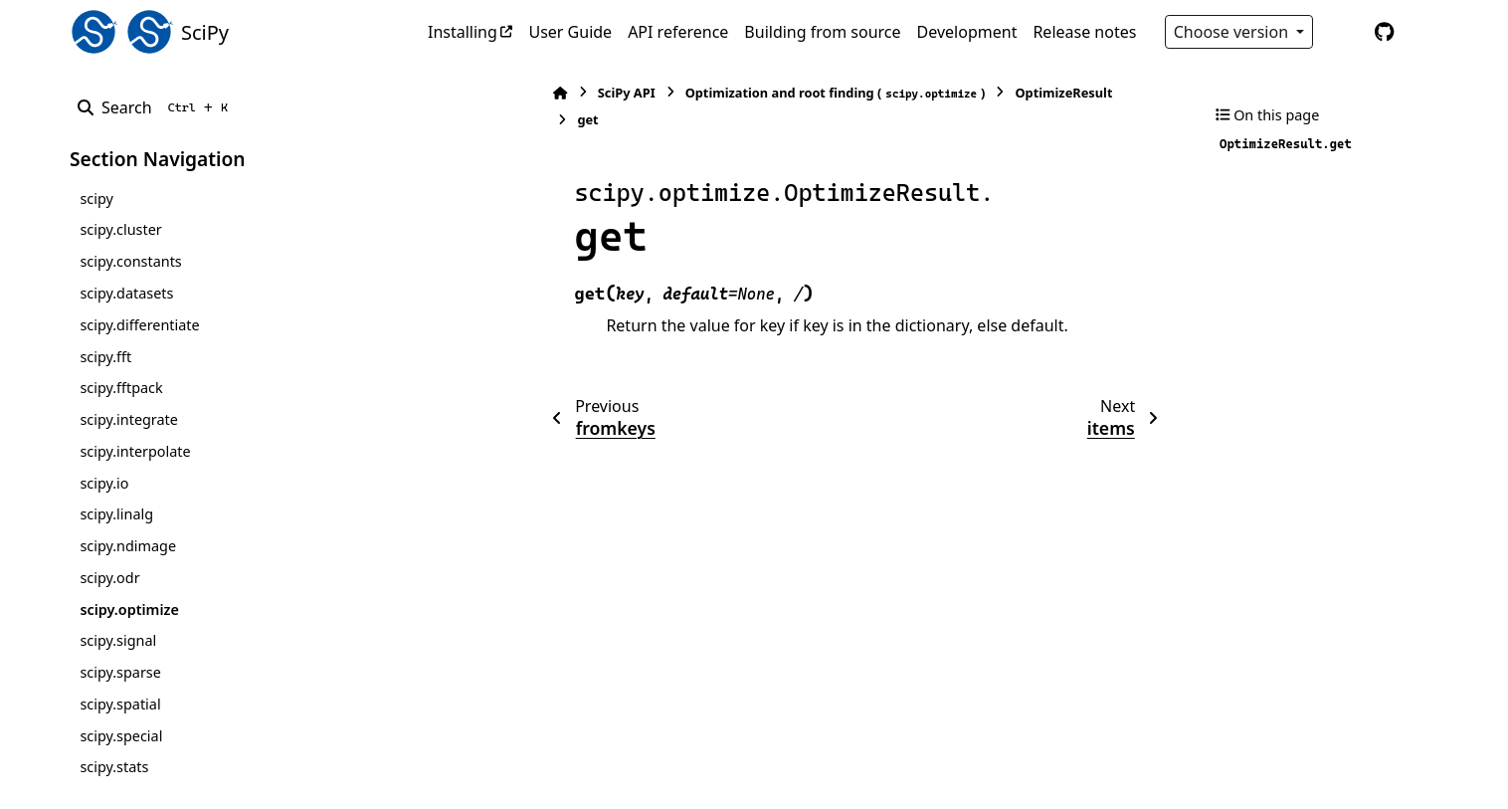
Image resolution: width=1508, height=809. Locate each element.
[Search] (157, 107)
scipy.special (121, 735)
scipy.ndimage (128, 545)
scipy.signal (118, 640)
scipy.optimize (129, 609)
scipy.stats (114, 766)
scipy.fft (105, 356)
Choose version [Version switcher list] (1233, 32)
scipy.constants (130, 261)
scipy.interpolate (135, 451)
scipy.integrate (129, 419)
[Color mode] (1343, 32)
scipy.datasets (126, 293)
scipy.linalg (116, 514)
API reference (678, 32)
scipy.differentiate (139, 324)
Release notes (1084, 32)
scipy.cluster (120, 229)
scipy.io (104, 483)
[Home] (438, 93)
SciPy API (503, 92)
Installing (462, 32)
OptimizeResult (941, 92)
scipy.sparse (120, 672)
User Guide (570, 32)
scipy (96, 198)
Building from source (822, 32)
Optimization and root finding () (712, 93)
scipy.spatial (120, 704)
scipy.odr (109, 577)
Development (967, 32)
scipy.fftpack (121, 387)
